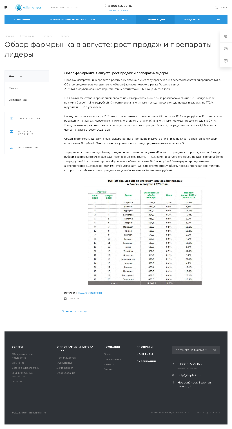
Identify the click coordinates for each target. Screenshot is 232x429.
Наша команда (113, 359)
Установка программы (25, 367)
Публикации (146, 361)
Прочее (17, 381)
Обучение (18, 362)
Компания (112, 346)
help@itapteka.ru (190, 375)
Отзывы (108, 369)
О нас (107, 354)
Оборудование (66, 372)
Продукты (145, 346)
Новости (15, 76)
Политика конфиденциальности (169, 412)
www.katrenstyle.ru (90, 292)
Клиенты (109, 364)
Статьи (13, 88)
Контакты (145, 354)
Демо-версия (65, 367)
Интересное (18, 100)
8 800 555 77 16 (120, 6)
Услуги (17, 346)
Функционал (64, 362)
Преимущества (66, 357)
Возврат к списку (74, 311)
